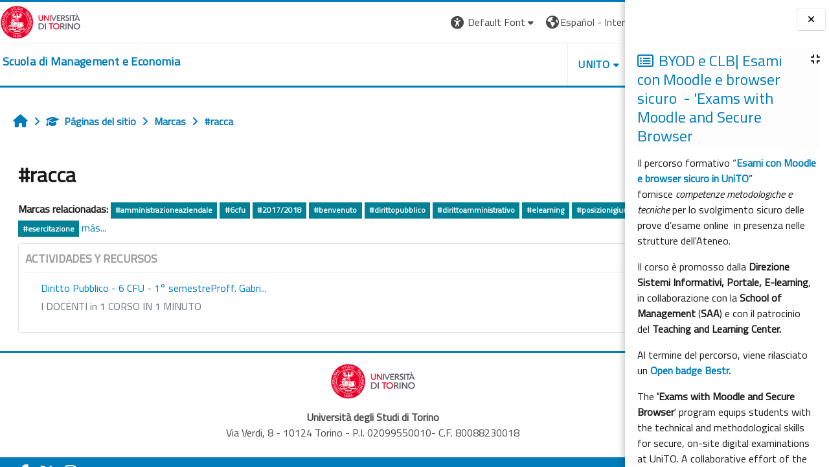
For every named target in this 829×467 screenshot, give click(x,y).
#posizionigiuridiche (58, 228)
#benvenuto (335, 210)
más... (219, 227)
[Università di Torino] (40, 21)
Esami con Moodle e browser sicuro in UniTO (726, 170)
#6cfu (235, 210)
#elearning (545, 210)
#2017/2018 (279, 210)
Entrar (601, 22)
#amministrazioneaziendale (163, 210)
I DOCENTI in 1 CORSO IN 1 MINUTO (121, 306)
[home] (91, 61)
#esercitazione (174, 228)
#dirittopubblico (397, 210)
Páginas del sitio (91, 121)
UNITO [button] (473, 64)
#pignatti (121, 228)
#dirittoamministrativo (476, 210)
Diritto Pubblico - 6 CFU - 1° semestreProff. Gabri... (154, 288)
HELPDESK (547, 64)
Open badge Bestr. (690, 370)
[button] (373, 22)
